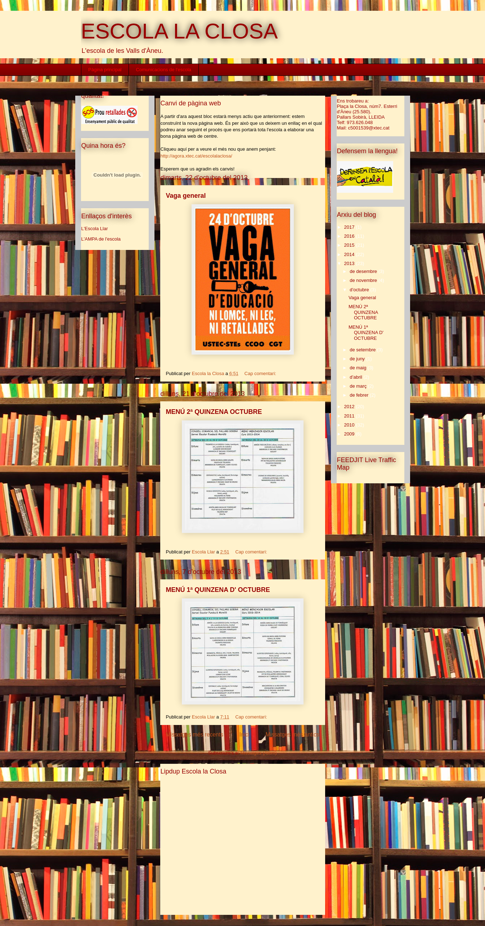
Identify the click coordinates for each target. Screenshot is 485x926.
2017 (350, 227)
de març (359, 386)
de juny (358, 358)
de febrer (360, 395)
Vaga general (186, 195)
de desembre (364, 271)
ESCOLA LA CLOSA (179, 31)
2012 (350, 406)
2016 (350, 236)
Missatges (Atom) (259, 753)
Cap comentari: (261, 373)
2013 (350, 263)
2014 (350, 254)
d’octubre (360, 289)
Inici (244, 734)
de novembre (364, 280)
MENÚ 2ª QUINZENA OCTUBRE (214, 411)
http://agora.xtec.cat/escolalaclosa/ (196, 156)
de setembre (363, 349)
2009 (350, 434)
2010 (350, 425)
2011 (350, 416)
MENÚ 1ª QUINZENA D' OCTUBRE (218, 589)
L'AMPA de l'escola (101, 239)
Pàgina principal (105, 69)
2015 (350, 245)
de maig (359, 367)
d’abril (356, 377)
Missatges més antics (292, 734)
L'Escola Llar (94, 228)
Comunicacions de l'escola (164, 69)
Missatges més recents (194, 734)
